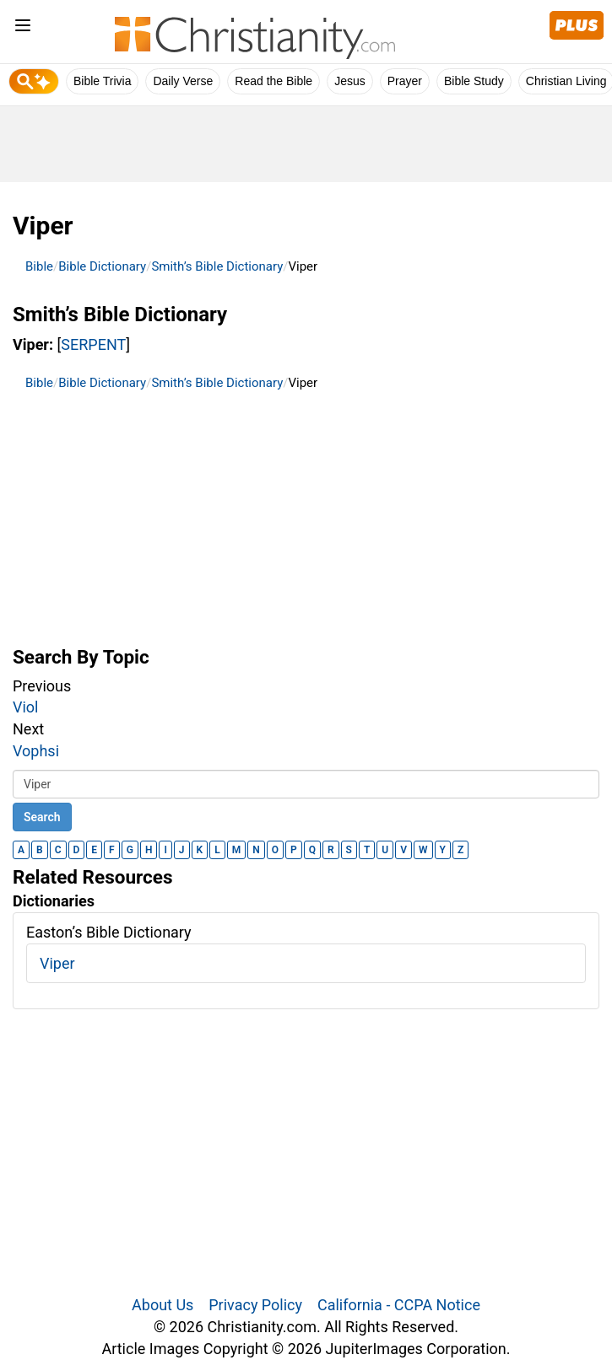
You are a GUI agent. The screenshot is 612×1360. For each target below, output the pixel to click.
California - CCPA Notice (398, 1305)
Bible (39, 266)
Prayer (404, 81)
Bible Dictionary (102, 266)
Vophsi (36, 751)
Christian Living (566, 81)
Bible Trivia (102, 81)
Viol (25, 707)
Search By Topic (81, 657)
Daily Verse (183, 81)
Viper (57, 963)
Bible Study (474, 81)
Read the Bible (273, 81)
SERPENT (93, 344)
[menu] (23, 28)
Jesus (350, 81)
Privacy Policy (255, 1305)
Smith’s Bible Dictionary (217, 266)
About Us (162, 1305)
